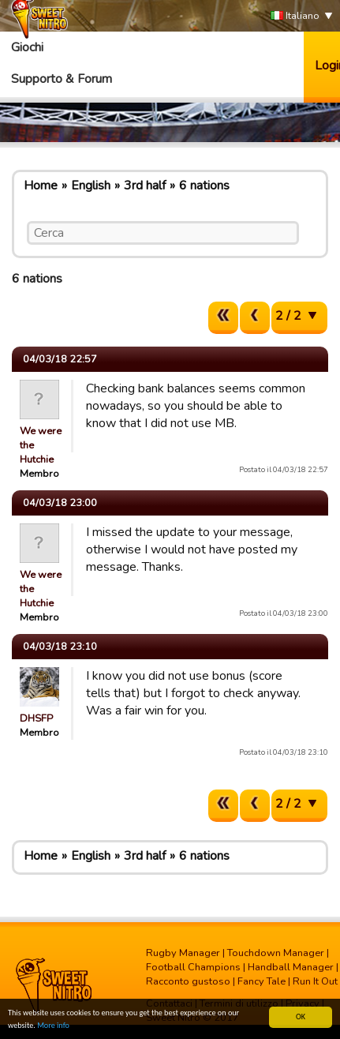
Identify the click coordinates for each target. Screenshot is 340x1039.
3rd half (145, 185)
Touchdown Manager (275, 953)
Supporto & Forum (61, 79)
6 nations (204, 185)
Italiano (295, 16)
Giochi (27, 47)
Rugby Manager (183, 953)
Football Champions (193, 967)
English (90, 185)
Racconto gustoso (188, 981)
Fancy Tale (261, 981)
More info (53, 1027)
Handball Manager (291, 967)
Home (41, 185)
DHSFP (36, 718)
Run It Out (315, 981)
